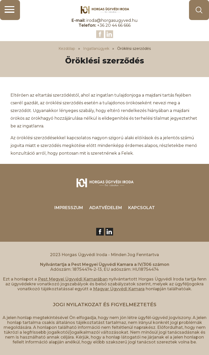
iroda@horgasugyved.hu (112, 20)
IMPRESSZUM (68, 207)
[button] (10, 10)
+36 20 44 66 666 (114, 25)
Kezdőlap (66, 48)
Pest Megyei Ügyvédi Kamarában (73, 279)
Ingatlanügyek (96, 48)
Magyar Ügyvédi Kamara (119, 288)
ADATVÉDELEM (105, 207)
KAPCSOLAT (141, 207)
